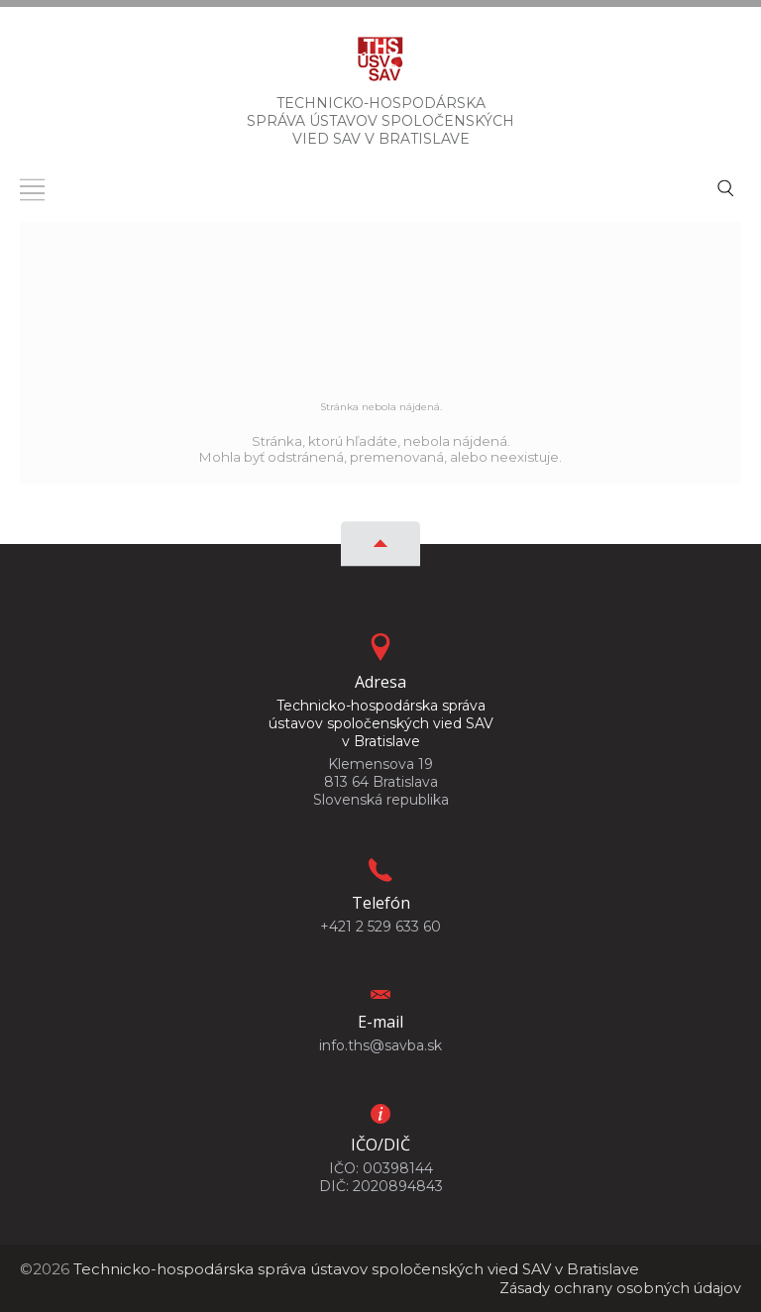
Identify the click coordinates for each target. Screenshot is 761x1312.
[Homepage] (380, 64)
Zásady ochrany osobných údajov (616, 1287)
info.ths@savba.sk (380, 1045)
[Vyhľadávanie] (725, 186)
